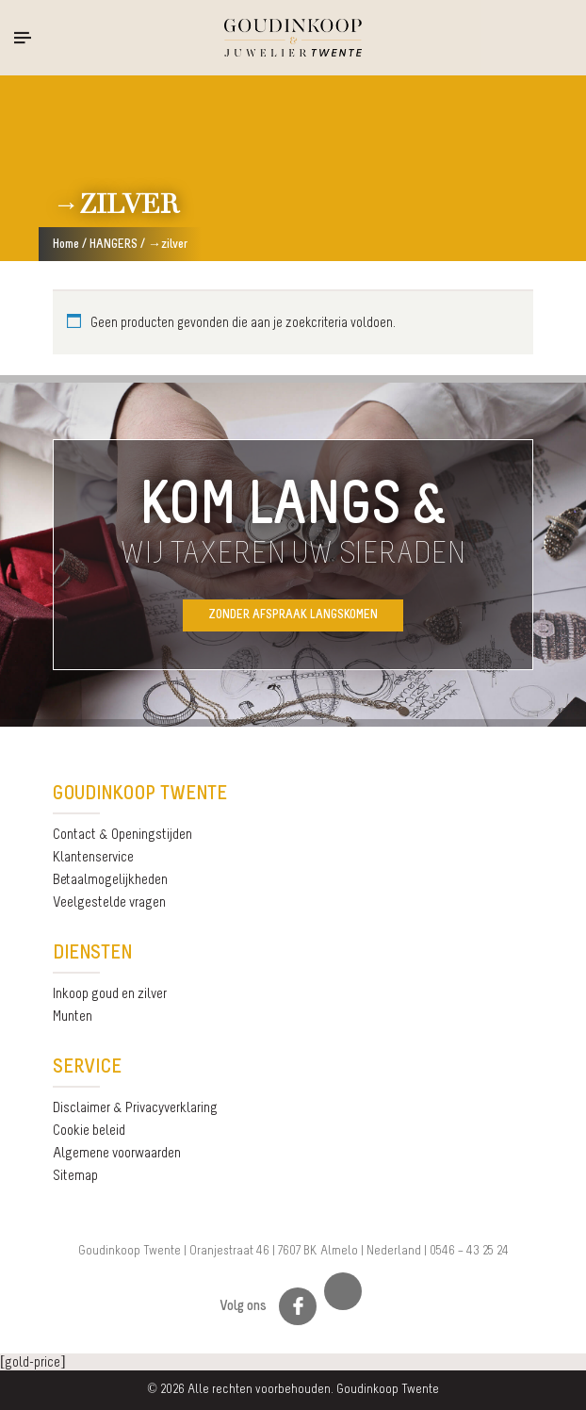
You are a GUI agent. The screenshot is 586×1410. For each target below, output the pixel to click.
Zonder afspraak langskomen (293, 615)
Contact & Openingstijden (122, 835)
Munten (72, 1017)
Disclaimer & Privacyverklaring (135, 1108)
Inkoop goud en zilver (110, 994)
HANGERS (114, 245)
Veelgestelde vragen (109, 902)
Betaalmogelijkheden (110, 880)
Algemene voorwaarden (117, 1153)
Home (66, 245)
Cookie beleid (89, 1131)
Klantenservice (93, 857)
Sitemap (75, 1176)
